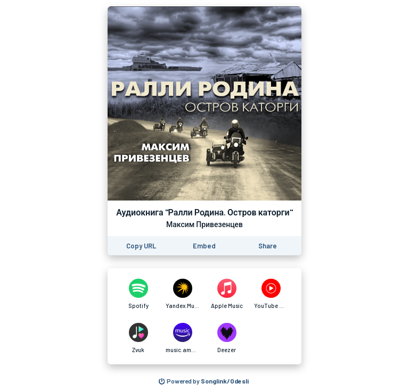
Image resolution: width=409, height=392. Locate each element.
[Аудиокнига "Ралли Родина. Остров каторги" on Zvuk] (138, 338)
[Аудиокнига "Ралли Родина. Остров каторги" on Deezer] (226, 338)
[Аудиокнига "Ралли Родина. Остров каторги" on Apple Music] (226, 294)
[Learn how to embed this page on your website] (204, 246)
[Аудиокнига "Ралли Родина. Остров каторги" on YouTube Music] (271, 294)
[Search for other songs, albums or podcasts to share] (204, 381)
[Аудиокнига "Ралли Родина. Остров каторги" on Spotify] (138, 294)
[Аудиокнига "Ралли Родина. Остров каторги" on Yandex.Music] (182, 294)
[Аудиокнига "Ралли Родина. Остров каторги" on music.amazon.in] (182, 338)
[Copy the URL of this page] (141, 246)
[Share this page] (267, 246)
